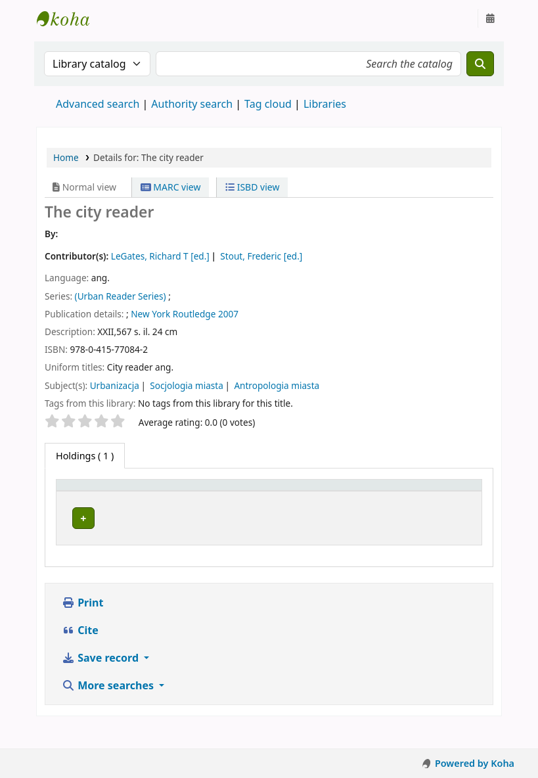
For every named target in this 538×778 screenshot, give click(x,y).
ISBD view (252, 187)
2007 (228, 314)
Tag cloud (268, 104)
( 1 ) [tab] (85, 455)
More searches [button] (109, 707)
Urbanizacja (114, 385)
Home (66, 157)
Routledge (194, 314)
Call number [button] (315, 504)
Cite (80, 652)
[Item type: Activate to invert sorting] (87, 498)
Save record (101, 680)
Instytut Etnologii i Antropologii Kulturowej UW (69, 18)
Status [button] (389, 504)
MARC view (171, 187)
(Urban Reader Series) (120, 296)
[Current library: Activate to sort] (199, 498)
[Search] (480, 63)
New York (150, 314)
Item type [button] (73, 497)
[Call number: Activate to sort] (324, 498)
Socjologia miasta (186, 385)
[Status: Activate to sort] (425, 498)
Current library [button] (159, 504)
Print (82, 625)
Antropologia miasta (276, 385)
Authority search (192, 104)
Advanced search (97, 104)
